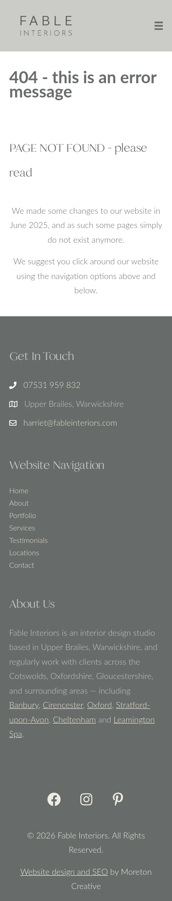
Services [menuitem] (22, 528)
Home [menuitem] (18, 491)
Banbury (24, 705)
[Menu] (159, 26)
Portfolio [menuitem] (22, 515)
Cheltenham (74, 719)
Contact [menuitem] (21, 565)
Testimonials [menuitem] (28, 540)
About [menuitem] (18, 503)
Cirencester (63, 705)
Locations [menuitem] (24, 553)
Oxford (99, 705)
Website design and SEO (64, 872)
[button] (54, 799)
